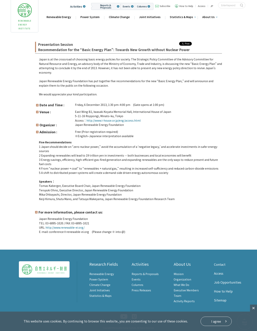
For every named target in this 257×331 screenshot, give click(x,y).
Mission (179, 274)
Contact (219, 264)
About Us (208, 17)
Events (126, 6)
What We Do (181, 285)
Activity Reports (184, 301)
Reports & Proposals (105, 6)
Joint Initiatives (149, 17)
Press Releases (141, 290)
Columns (142, 6)
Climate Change (119, 17)
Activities (76, 6)
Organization (182, 279)
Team (177, 296)
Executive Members (186, 290)
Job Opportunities (227, 282)
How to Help (186, 6)
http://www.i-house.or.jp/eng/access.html (113, 120)
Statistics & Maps (181, 17)
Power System (89, 17)
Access (201, 6)
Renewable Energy (59, 17)
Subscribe (165, 6)
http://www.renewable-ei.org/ (65, 227)
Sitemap (220, 300)
